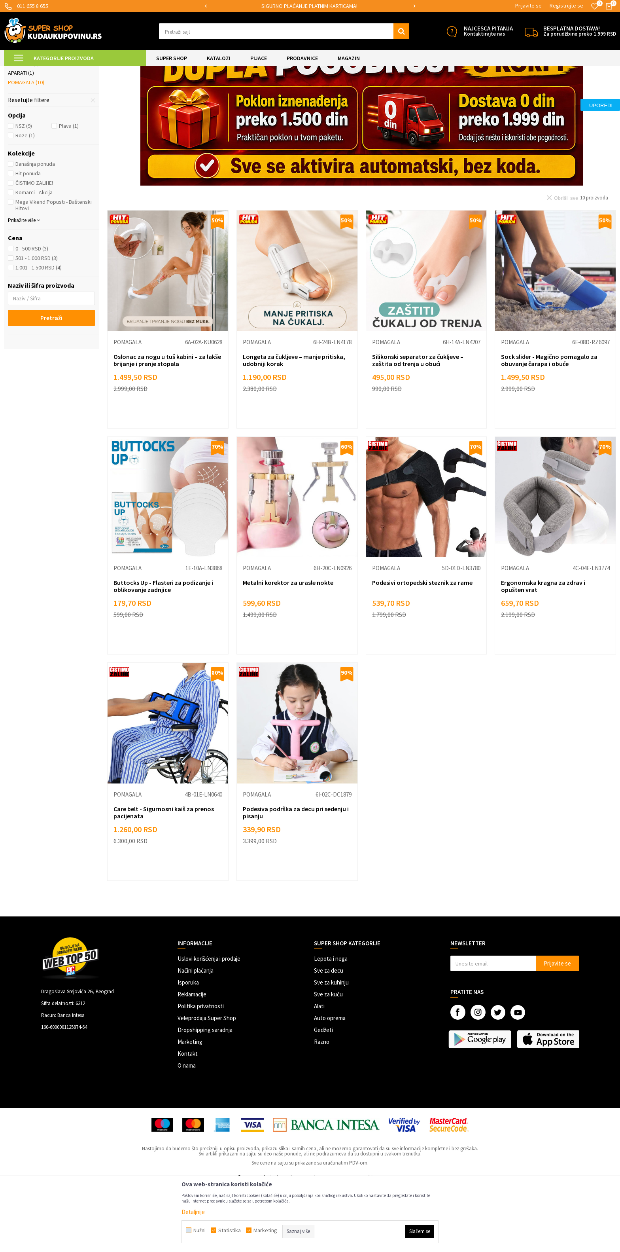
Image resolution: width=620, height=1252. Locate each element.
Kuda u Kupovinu (22, 71)
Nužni (199, 1230)
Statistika (229, 1230)
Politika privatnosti (201, 1072)
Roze (25, 201)
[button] (284, 31)
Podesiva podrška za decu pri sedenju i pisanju (296, 878)
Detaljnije (193, 1212)
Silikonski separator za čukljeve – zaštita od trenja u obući (417, 426)
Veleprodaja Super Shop (207, 1084)
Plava (69, 191)
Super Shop (59, 71)
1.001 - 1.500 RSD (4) (38, 333)
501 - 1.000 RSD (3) (36, 324)
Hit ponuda (28, 239)
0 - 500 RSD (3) (31, 314)
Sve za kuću (328, 1060)
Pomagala (26, 148)
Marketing (190, 1108)
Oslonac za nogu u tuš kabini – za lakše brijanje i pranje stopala (167, 426)
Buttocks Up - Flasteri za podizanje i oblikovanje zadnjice (163, 652)
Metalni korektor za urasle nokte (288, 648)
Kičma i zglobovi (32, 110)
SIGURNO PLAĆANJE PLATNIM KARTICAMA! (309, 5)
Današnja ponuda (35, 229)
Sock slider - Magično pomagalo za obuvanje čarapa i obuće (549, 426)
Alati (319, 1072)
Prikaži (533, 90)
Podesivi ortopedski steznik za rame (422, 648)
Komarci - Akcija (34, 258)
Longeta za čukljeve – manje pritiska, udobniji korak (294, 426)
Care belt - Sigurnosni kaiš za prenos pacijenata (163, 878)
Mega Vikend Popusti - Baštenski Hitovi (53, 271)
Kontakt (188, 1120)
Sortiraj (471, 90)
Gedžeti (323, 1096)
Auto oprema (330, 1084)
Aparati (21, 138)
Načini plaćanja (196, 1037)
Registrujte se (566, 5)
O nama (187, 1131)
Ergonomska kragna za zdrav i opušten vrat (543, 652)
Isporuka (188, 1048)
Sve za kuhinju (331, 1048)
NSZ (23, 191)
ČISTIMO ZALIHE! (34, 248)
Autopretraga (437, 90)
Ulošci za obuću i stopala (46, 119)
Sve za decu (328, 1037)
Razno (321, 1108)
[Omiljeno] (594, 6)
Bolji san (23, 129)
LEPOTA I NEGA (93, 71)
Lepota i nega (331, 1025)
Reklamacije (192, 1060)
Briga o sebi (127, 71)
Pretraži (51, 384)
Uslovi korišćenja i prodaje (209, 1025)
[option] (310, 6)
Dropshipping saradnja (205, 1096)
